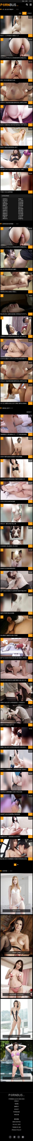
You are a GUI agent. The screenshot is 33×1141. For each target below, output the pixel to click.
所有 (20, 13)
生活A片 (20, 217)
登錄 (23, 1)
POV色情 (20, 213)
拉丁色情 (20, 200)
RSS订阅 (16, 1114)
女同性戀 (20, 202)
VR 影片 (29, 13)
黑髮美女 (5, 213)
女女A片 (16, 1109)
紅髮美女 (20, 218)
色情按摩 (20, 204)
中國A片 (5, 217)
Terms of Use (16, 1127)
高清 (24, 13)
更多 (17, 9)
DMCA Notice (16, 1122)
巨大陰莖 (5, 207)
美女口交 (5, 212)
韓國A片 (20, 199)
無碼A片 (16, 1106)
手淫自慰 (20, 205)
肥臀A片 (5, 205)
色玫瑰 (16, 1103)
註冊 (26, 1)
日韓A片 (16, 1101)
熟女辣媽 (20, 208)
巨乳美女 (5, 208)
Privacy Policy (16, 1130)
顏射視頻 (5, 215)
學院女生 (5, 218)
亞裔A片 (5, 202)
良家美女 (5, 199)
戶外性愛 (20, 215)
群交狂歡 (20, 212)
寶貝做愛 (5, 204)
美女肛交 (5, 200)
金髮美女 (5, 210)
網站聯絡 (16, 1119)
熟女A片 (20, 207)
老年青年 (20, 210)
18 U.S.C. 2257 (16, 1124)
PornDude (16, 1112)
